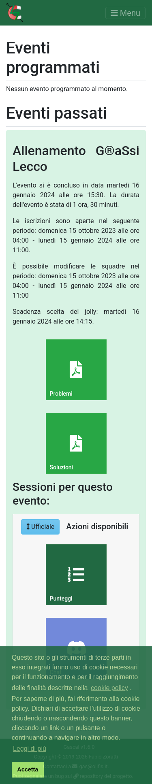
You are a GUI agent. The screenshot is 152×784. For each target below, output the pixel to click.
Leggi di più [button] (29, 748)
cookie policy (109, 687)
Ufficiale (40, 526)
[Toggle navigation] (125, 13)
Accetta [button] (27, 769)
